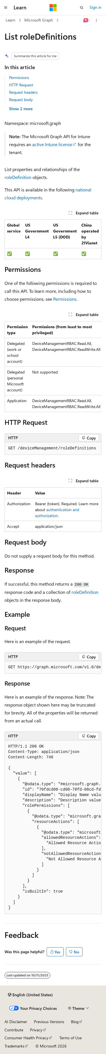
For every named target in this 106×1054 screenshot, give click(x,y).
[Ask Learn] (86, 20)
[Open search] (81, 8)
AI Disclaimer (16, 1021)
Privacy (36, 1029)
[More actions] (96, 20)
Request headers (23, 92)
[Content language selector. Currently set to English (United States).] (30, 994)
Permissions (19, 77)
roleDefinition (18, 177)
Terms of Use (70, 1037)
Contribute (14, 1029)
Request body (21, 99)
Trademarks (14, 1046)
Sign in (95, 7)
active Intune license (52, 144)
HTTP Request (21, 85)
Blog (75, 1021)
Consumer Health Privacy (26, 1037)
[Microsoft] (53, 7)
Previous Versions (49, 1021)
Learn (10, 20)
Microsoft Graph (38, 20)
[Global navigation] (5, 8)
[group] (53, 366)
